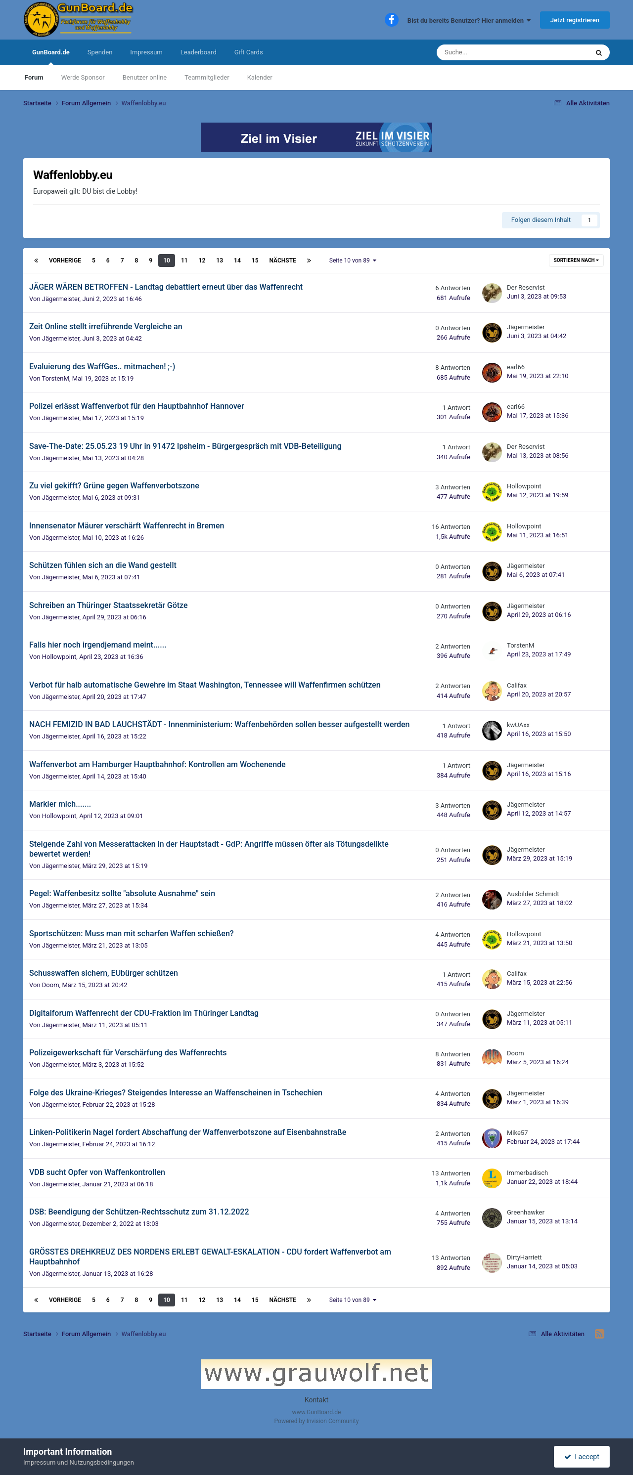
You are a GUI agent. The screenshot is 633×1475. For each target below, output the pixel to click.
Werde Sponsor (83, 77)
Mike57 (517, 1132)
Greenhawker (525, 1212)
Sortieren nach (576, 260)
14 (237, 260)
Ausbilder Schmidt (533, 894)
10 (166, 260)
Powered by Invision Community (316, 1421)
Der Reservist (526, 287)
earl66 (516, 367)
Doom (50, 985)
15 (255, 260)
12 (202, 260)
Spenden (100, 52)
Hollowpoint (524, 486)
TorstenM (55, 378)
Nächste (283, 260)
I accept (581, 1457)
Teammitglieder (206, 77)
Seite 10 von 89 (352, 260)
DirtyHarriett (524, 1257)
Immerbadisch (527, 1172)
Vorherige (65, 260)
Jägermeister (61, 299)
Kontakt (316, 1400)
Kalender (259, 77)
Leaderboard (199, 52)
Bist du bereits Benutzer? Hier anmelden (469, 20)
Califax (517, 685)
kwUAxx (518, 725)
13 (219, 260)
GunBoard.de (51, 56)
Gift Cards (248, 52)
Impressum (146, 52)
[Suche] (488, 52)
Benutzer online (145, 77)
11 (184, 260)
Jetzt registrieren (574, 20)
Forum (34, 77)
